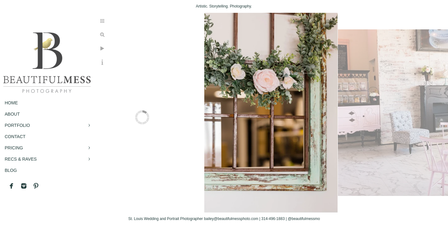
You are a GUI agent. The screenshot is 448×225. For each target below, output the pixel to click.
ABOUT (12, 114)
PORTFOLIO (17, 125)
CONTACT (15, 136)
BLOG (11, 170)
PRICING (14, 147)
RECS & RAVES (21, 159)
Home (11, 102)
